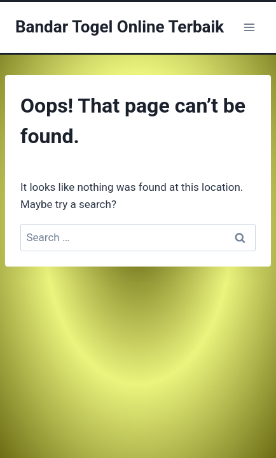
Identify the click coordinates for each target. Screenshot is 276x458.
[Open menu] (249, 27)
